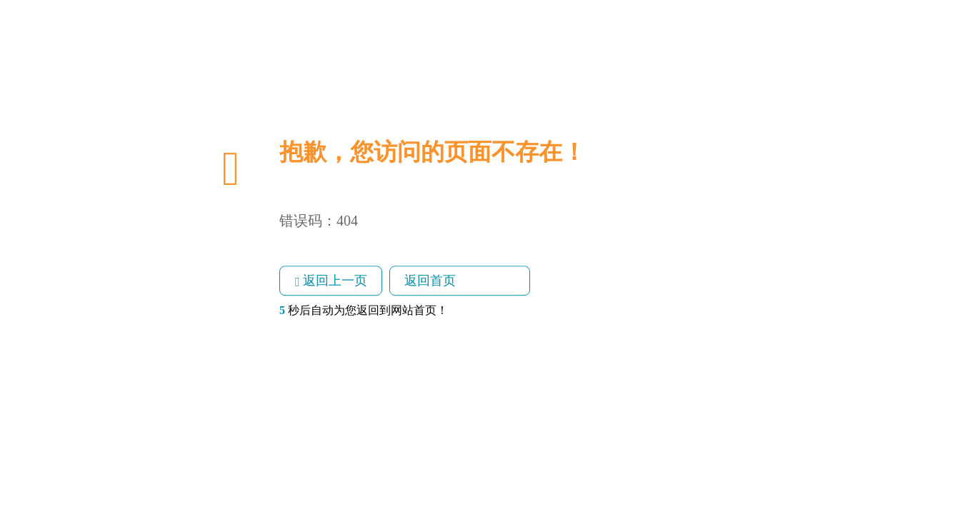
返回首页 (430, 280)
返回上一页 (330, 281)
